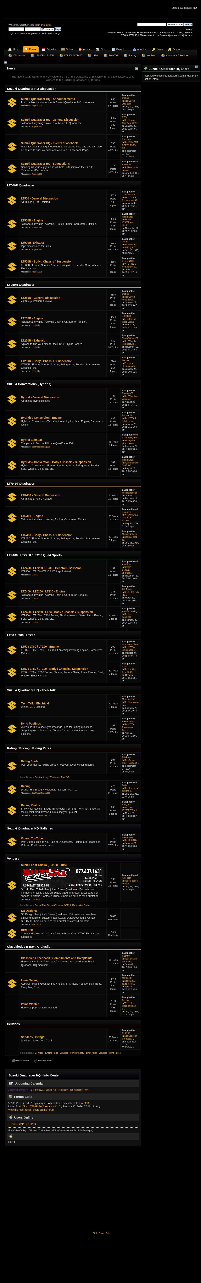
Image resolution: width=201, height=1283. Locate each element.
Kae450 (126, 956)
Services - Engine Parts (46, 1053)
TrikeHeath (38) (65, 1089)
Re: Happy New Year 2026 (129, 121)
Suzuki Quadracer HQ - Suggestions (45, 163)
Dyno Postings (31, 723)
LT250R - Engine (32, 318)
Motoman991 (128, 699)
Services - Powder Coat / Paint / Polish (78, 1053)
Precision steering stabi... (129, 364)
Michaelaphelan (129, 492)
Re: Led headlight (127, 615)
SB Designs (29, 910)
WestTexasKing (129, 611)
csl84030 (126, 316)
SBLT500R (36, 924)
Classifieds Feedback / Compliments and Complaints (57, 958)
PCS (124, 117)
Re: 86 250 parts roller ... (128, 982)
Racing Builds (30, 805)
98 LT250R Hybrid (130, 436)
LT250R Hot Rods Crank (129, 320)
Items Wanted (30, 1004)
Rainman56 (127, 216)
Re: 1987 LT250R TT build (130, 809)
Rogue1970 (37, 106)
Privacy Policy (105, 1233)
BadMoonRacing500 (41, 447)
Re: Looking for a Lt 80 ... (129, 670)
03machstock (128, 194)
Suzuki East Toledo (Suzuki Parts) (44, 865)
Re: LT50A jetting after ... (128, 648)
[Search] (151, 24)
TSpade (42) (50, 1089)
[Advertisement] (100, 1188)
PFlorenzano (128, 261)
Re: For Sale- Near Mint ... (129, 960)
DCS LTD (27, 930)
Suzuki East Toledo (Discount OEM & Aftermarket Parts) (62, 905)
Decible (125, 98)
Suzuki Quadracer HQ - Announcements (48, 99)
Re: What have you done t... (130, 397)
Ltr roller (128, 495)
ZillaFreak (127, 589)
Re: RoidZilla (130, 840)
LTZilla (35, 575)
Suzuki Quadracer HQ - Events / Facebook (49, 143)
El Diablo (36, 325)
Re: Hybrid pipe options (128, 442)
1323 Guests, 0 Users (22, 1124)
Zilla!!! (125, 241)
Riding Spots (30, 761)
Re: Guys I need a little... (128, 298)
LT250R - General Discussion (40, 297)
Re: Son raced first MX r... (130, 789)
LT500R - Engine (32, 220)
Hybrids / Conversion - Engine (41, 417)
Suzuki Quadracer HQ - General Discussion (50, 119)
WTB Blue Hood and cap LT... (129, 1006)
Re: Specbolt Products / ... (129, 1037)
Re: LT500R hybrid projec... (129, 419)
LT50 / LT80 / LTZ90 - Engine (40, 646)
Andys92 (126, 804)
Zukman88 (127, 415)
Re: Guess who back (128, 102)
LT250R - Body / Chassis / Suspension (46, 361)
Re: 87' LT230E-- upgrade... (127, 570)
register (47, 25)
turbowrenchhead (130, 644)
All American (130, 163)
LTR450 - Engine (32, 516)
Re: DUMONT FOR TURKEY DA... (130, 145)
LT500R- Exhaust (32, 242)
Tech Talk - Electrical (35, 703)
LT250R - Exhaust (33, 340)
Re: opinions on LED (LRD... (129, 246)
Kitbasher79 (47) (82, 1089)
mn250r (85, 1103)
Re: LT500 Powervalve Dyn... (128, 727)
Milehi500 (126, 978)
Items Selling (30, 980)
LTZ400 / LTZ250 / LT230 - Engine (43, 591)
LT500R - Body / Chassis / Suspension (46, 261)
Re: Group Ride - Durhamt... (130, 761)
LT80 (124, 666)
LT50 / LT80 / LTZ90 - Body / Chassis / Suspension (54, 668)
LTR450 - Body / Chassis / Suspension (46, 535)
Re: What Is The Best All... (129, 342)
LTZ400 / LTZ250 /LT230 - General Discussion (51, 568)
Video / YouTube (32, 838)
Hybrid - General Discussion (40, 397)
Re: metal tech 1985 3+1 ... (130, 464)
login (37, 25)
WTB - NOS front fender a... (129, 265)
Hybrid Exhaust (31, 439)
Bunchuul (126, 139)
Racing (25, 786)
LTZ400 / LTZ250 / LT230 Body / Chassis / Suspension (57, 612)
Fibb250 (126, 1033)
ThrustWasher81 (130, 338)
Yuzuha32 (36, 899)
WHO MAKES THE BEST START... (130, 517)
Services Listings (32, 1037)
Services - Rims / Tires (110, 1053)
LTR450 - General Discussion (40, 495)
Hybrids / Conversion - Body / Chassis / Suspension (56, 462)
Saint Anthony (41, 777)
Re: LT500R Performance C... (130, 199)
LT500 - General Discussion (39, 198)
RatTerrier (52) (36, 1089)
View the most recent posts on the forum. (31, 1109)
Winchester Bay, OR (59, 777)
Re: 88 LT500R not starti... (127, 222)
